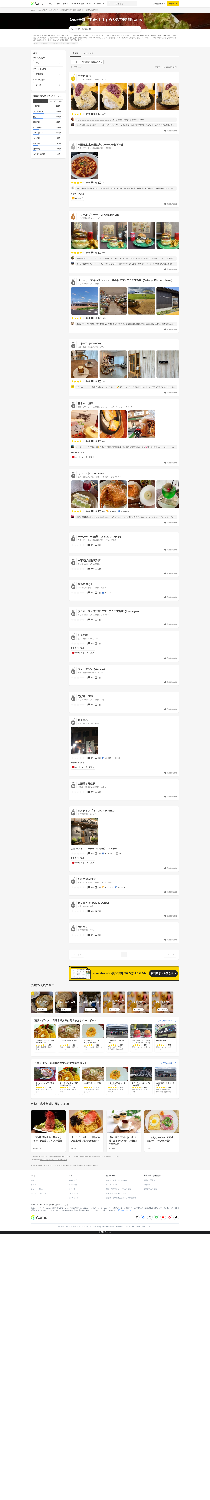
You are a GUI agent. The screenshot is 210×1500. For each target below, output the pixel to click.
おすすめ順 (88, 53)
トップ (50, 3)
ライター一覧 (73, 1193)
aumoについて (147, 1226)
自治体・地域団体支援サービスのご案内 (121, 1198)
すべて (40, 101)
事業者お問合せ (149, 1180)
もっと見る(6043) (164, 1020)
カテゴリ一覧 (73, 1198)
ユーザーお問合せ (107, 1226)
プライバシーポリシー (132, 1226)
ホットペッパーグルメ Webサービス (53, 1160)
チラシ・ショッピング (96, 3)
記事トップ (73, 1180)
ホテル (58, 3)
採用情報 (85, 1226)
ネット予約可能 (56, 101)
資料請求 (147, 1184)
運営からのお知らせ (72, 1226)
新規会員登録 (159, 3)
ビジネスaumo (111, 1184)
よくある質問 (95, 1226)
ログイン (173, 3)
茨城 (34, 985)
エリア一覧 (73, 1184)
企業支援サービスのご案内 (116, 1193)
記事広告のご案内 (150, 1189)
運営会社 (60, 1226)
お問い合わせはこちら (125, 1210)
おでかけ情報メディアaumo (116, 1180)
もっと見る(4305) (164, 1063)
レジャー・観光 (77, 3)
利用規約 (119, 1226)
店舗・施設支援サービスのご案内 (118, 1189)
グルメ (66, 3)
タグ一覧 (72, 1189)
